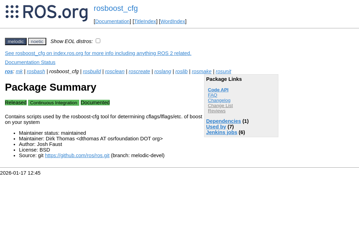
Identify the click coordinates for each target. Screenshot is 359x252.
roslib (181, 71)
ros (9, 71)
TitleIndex (145, 21)
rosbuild (92, 71)
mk (19, 71)
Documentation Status (30, 62)
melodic (16, 41)
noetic (37, 41)
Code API (218, 89)
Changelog (219, 100)
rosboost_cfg (116, 8)
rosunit (223, 71)
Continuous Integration (53, 102)
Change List (220, 105)
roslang (162, 71)
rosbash (36, 71)
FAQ (212, 95)
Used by (216, 127)
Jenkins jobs (221, 132)
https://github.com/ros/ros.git (77, 155)
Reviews (216, 110)
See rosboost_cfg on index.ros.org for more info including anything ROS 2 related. (98, 53)
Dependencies (223, 121)
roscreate (139, 71)
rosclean (114, 71)
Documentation (112, 21)
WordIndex (172, 21)
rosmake (201, 71)
